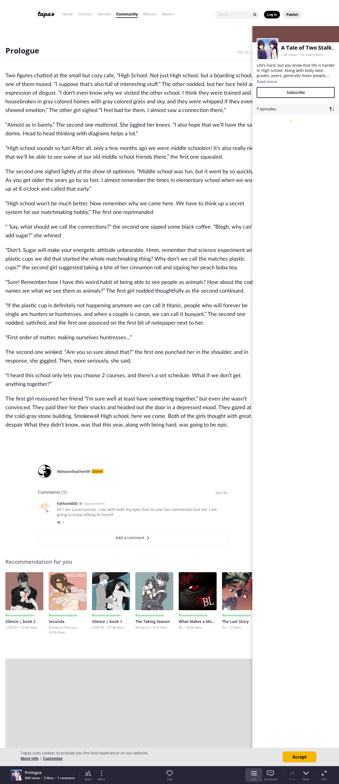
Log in (272, 14)
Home (67, 14)
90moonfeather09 (73, 471)
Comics (85, 14)
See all (221, 492)
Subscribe (296, 92)
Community (127, 14)
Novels (104, 14)
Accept (299, 757)
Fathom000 (67, 503)
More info (30, 758)
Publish (292, 14)
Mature (150, 14)
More (168, 14)
